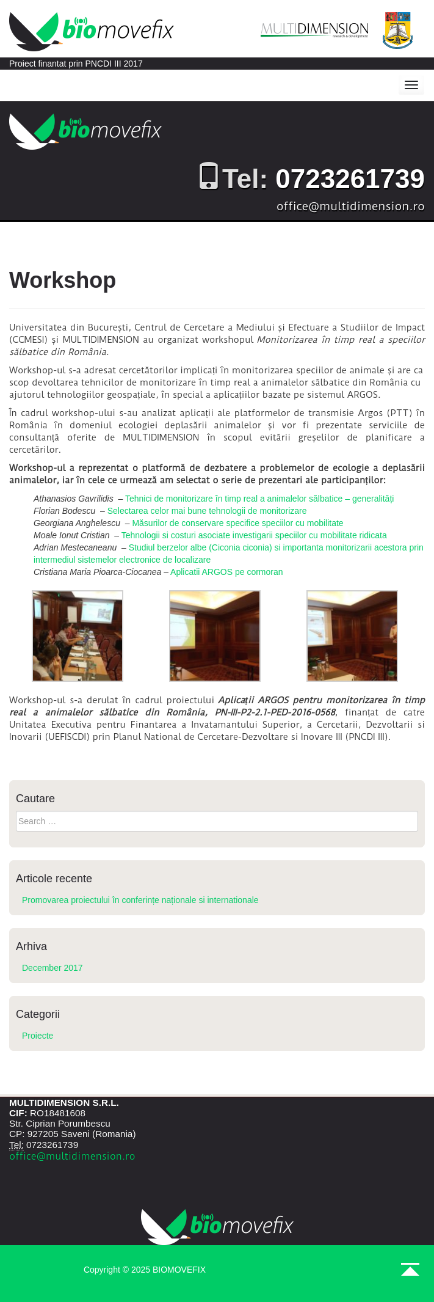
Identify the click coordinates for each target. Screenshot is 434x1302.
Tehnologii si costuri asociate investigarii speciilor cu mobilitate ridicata (254, 535)
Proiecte (37, 1036)
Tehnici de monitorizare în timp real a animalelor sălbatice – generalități (259, 498)
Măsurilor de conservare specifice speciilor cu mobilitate (237, 523)
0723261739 (350, 179)
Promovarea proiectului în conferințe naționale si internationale (140, 900)
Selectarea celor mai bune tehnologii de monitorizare (207, 511)
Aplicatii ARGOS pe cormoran (226, 572)
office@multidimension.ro (351, 206)
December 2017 (52, 968)
